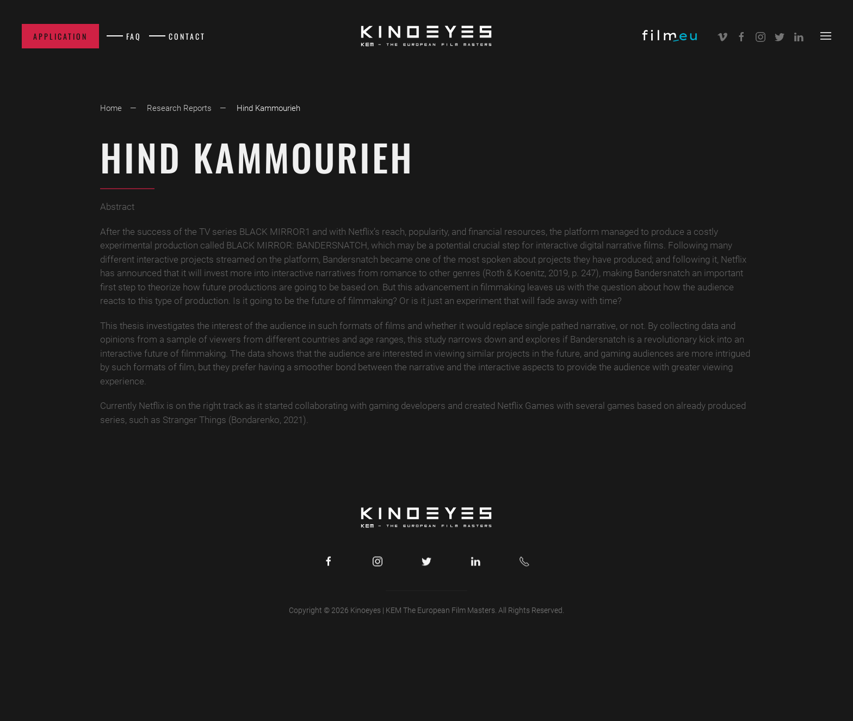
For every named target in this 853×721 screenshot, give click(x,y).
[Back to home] (426, 36)
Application (60, 36)
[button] (825, 36)
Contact (187, 36)
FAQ (133, 36)
